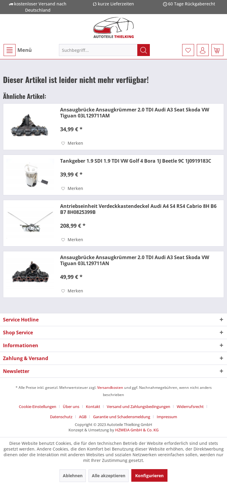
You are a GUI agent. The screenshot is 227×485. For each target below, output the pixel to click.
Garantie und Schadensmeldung (121, 416)
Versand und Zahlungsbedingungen (138, 406)
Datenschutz (61, 416)
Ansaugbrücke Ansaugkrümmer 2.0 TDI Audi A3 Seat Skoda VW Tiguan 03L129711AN (134, 260)
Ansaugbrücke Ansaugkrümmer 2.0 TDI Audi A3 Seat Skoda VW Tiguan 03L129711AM (134, 113)
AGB (82, 416)
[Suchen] (143, 50)
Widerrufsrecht (190, 406)
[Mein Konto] (203, 50)
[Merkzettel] (188, 50)
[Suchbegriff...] (104, 50)
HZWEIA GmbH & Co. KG (137, 430)
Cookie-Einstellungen (37, 406)
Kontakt (93, 406)
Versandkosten (110, 387)
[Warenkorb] (217, 50)
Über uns (71, 406)
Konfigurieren (149, 475)
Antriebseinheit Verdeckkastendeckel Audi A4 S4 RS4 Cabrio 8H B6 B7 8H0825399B (138, 209)
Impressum (167, 416)
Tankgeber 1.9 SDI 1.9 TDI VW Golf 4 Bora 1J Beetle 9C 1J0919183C (135, 161)
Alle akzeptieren (108, 475)
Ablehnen (73, 475)
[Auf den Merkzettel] (72, 143)
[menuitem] (17, 50)
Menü (18, 50)
